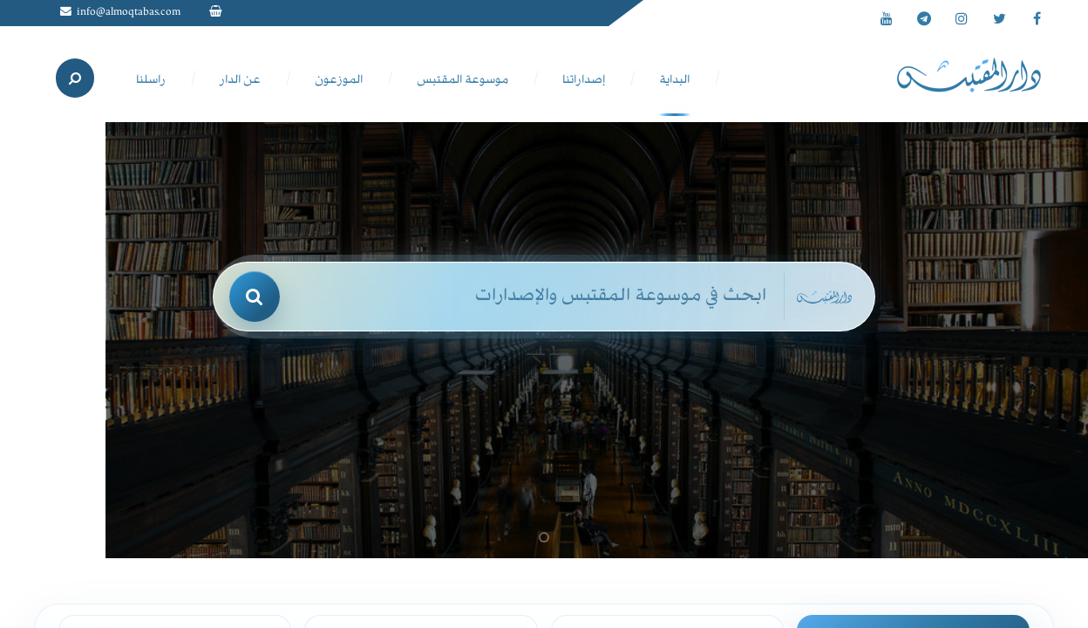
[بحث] (254, 296)
